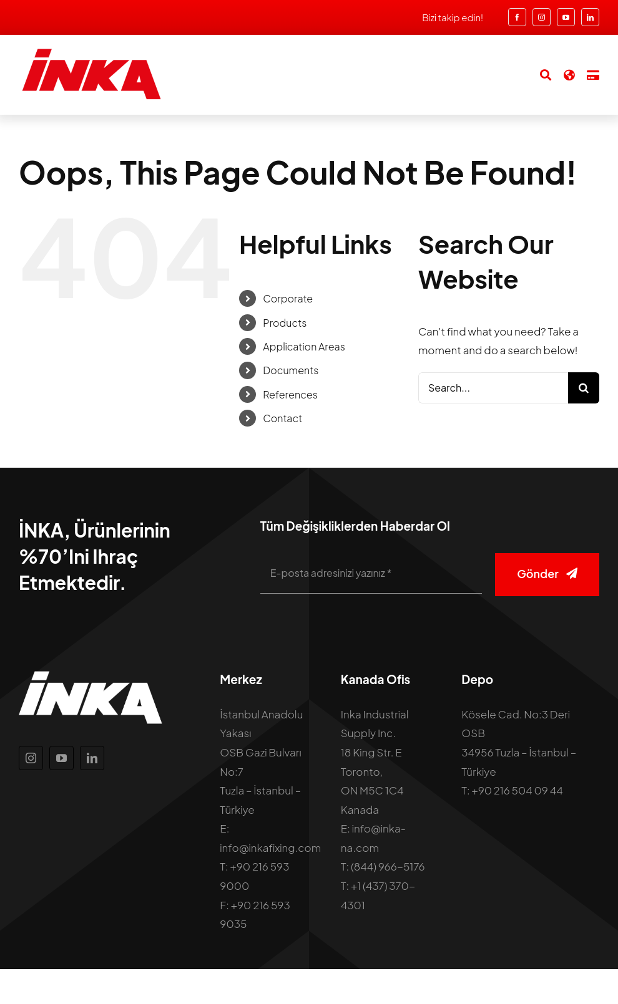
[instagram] (541, 17)
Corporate (288, 298)
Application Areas (304, 346)
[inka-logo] (90, 52)
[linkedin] (590, 17)
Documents (290, 370)
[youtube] (566, 17)
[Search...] (493, 387)
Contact (282, 418)
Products (285, 322)
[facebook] (517, 17)
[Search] (539, 75)
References (290, 394)
